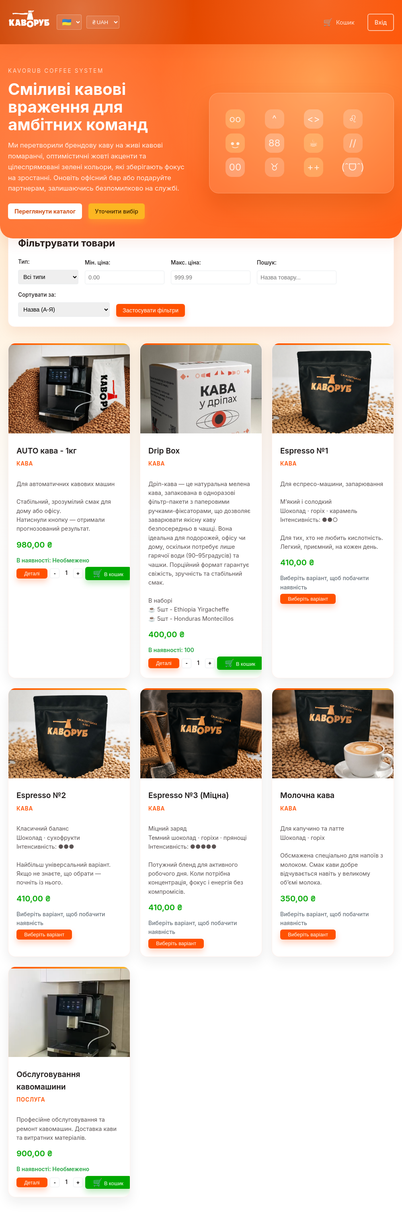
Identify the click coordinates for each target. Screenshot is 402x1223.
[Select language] (69, 22)
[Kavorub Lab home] (29, 19)
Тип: (24, 262)
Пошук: (267, 262)
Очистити (211, 309)
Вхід (381, 22)
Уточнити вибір (116, 211)
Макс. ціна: (186, 262)
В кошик (108, 573)
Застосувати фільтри (150, 310)
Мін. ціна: (97, 262)
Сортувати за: (37, 294)
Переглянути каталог (45, 211)
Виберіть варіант (308, 599)
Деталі (32, 573)
